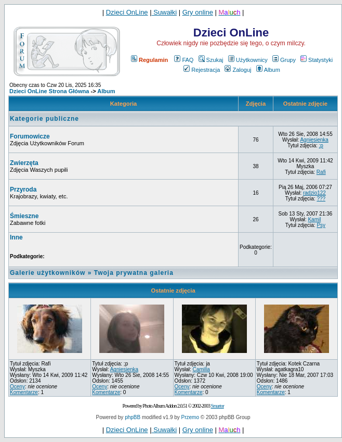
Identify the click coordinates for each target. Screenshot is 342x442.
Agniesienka (314, 140)
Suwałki (164, 12)
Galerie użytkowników (47, 272)
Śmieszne (24, 216)
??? (321, 198)
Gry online (197, 12)
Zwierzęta (24, 163)
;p (321, 145)
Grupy (284, 60)
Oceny (17, 386)
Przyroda (23, 189)
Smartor (217, 406)
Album (268, 70)
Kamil (314, 219)
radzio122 (314, 193)
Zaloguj (238, 70)
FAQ (183, 60)
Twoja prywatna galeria (134, 272)
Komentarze (24, 392)
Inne (16, 237)
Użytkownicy (248, 60)
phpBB (132, 417)
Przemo (190, 417)
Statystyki (316, 60)
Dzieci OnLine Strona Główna (49, 91)
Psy (321, 225)
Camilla (200, 369)
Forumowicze (30, 136)
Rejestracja (201, 70)
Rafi (321, 172)
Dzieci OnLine (127, 12)
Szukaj (211, 60)
